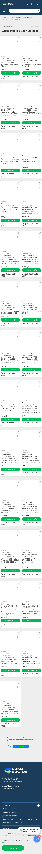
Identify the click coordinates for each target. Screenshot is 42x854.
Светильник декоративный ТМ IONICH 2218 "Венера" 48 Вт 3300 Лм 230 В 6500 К (9, 207)
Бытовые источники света (21, 17)
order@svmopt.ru (10, 786)
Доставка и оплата (9, 816)
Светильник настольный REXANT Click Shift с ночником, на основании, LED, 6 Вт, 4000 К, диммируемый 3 (10, 609)
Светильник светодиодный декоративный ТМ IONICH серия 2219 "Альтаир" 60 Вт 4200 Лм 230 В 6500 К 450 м (31, 408)
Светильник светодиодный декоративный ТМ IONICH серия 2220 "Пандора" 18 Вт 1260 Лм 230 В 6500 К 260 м (10, 557)
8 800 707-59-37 (10, 779)
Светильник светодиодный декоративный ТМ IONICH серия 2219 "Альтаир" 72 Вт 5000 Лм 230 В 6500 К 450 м (31, 507)
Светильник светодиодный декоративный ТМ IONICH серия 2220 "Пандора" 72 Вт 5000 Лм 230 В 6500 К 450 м (10, 708)
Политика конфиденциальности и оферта (19, 819)
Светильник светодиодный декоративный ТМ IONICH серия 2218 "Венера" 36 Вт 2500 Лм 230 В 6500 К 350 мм (31, 358)
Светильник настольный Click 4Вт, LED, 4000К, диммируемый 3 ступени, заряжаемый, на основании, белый (31, 609)
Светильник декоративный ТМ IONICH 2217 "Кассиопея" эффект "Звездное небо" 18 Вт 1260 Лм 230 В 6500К (9, 111)
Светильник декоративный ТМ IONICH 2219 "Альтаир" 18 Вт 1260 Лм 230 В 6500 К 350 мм (9, 407)
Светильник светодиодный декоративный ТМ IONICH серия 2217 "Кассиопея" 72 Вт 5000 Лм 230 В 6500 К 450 (10, 308)
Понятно (12, 848)
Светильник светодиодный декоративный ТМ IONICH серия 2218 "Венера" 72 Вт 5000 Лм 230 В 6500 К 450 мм (31, 308)
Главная (5, 17)
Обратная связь (8, 809)
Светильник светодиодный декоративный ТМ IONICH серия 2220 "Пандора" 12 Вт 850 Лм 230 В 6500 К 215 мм (10, 457)
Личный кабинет (9, 812)
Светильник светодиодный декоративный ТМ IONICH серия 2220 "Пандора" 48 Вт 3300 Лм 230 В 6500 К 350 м (9, 507)
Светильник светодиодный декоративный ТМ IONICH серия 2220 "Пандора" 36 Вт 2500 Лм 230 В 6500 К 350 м (31, 658)
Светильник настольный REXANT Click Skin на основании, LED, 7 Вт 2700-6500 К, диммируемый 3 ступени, (30, 558)
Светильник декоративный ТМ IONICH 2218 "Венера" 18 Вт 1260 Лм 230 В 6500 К (31, 159)
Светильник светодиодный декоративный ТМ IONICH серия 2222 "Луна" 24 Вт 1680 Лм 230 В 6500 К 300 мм (9, 658)
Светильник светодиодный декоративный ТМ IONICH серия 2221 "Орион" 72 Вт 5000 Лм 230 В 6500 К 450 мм (10, 358)
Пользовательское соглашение (15, 823)
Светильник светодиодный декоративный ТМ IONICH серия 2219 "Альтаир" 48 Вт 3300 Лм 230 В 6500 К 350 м (31, 457)
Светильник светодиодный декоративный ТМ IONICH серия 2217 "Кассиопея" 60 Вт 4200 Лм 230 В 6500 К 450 (31, 258)
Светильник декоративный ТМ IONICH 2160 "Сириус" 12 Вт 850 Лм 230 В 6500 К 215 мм (10, 62)
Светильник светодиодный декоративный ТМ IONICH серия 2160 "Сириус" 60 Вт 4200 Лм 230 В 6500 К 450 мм (31, 208)
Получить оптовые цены (8, 77)
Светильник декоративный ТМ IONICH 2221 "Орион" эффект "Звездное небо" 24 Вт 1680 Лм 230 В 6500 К (31, 111)
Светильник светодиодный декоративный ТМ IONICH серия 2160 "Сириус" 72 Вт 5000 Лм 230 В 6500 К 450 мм (10, 258)
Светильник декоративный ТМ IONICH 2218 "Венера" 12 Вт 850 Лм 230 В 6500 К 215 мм (10, 160)
